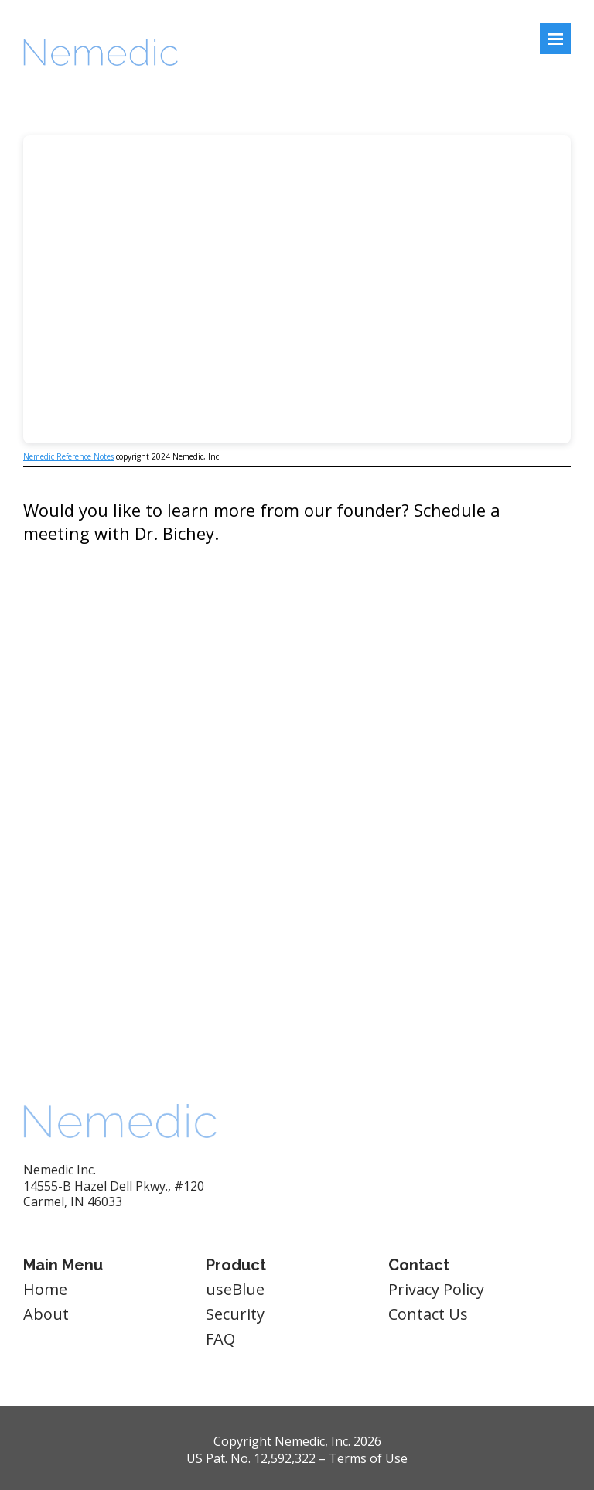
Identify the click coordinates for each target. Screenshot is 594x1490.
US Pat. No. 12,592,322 (251, 1458)
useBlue (235, 1289)
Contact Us (428, 1314)
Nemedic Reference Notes (68, 456)
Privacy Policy (436, 1289)
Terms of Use (368, 1458)
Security (235, 1314)
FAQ (220, 1338)
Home (45, 1289)
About (46, 1314)
